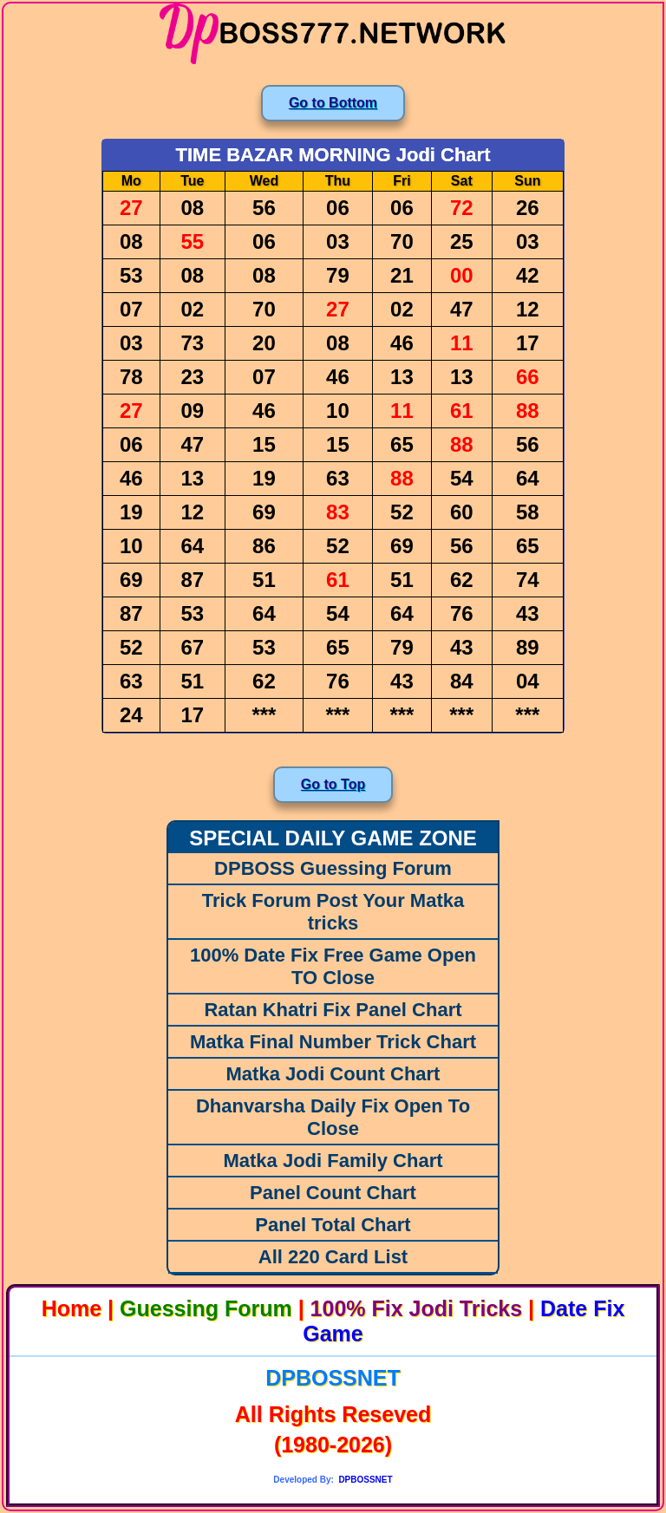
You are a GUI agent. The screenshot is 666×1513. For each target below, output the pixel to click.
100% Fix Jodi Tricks (416, 1308)
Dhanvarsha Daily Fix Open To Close (333, 1117)
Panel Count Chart (333, 1192)
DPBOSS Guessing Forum (333, 868)
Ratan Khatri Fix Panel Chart (332, 1010)
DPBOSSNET (333, 1378)
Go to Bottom (333, 102)
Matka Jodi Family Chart (332, 1160)
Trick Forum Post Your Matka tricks (333, 912)
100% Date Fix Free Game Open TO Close (333, 966)
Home (71, 1308)
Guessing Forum (206, 1308)
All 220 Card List (333, 1257)
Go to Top (333, 784)
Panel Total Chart (332, 1225)
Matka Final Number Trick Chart (333, 1042)
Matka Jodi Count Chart (333, 1074)
